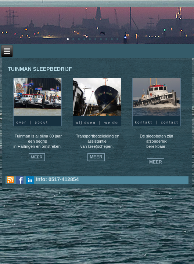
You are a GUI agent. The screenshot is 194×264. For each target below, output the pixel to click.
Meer (37, 157)
